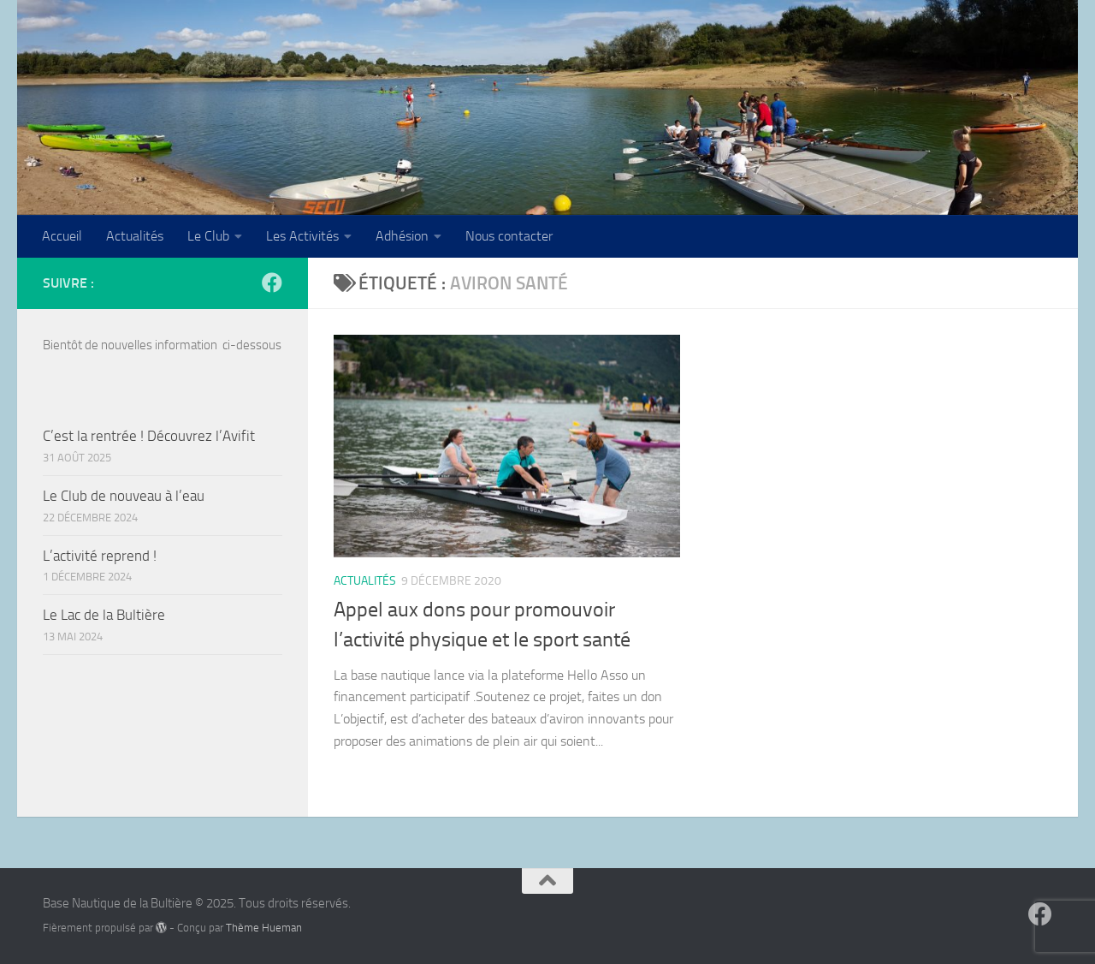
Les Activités (302, 236)
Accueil (62, 236)
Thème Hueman (264, 927)
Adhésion (402, 236)
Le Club (208, 236)
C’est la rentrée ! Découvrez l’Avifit (149, 435)
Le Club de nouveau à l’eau (123, 495)
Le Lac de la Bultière (104, 614)
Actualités (134, 236)
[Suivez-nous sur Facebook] (272, 282)
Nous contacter (509, 236)
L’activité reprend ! (100, 555)
